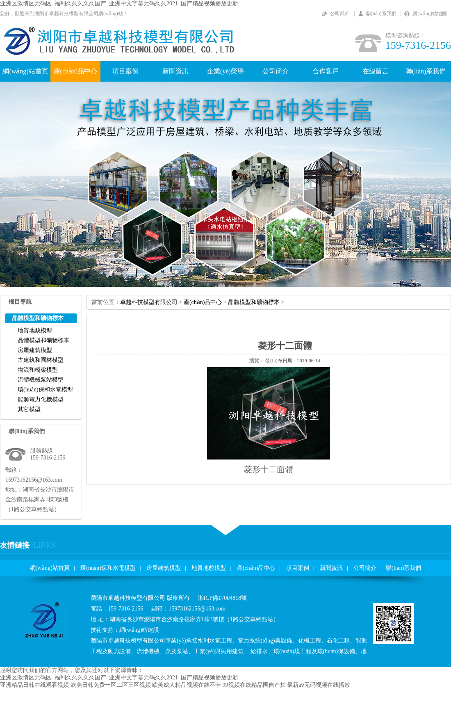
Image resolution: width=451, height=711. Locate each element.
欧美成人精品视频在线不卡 (186, 685)
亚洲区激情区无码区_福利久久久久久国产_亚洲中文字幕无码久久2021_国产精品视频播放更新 (119, 3)
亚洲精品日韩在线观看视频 (34, 685)
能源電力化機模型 (41, 399)
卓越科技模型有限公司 (149, 302)
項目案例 (125, 71)
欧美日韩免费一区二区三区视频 (111, 685)
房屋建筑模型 (35, 350)
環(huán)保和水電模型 (45, 389)
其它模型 (29, 409)
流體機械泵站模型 (41, 380)
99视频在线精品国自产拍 (254, 685)
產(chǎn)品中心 (76, 71)
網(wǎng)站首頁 (25, 71)
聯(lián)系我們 (381, 13)
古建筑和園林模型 (41, 360)
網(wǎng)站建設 (139, 630)
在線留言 (375, 71)
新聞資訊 (175, 71)
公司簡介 (340, 13)
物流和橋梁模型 (38, 370)
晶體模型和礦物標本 (43, 340)
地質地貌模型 (35, 330)
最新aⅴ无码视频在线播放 (318, 685)
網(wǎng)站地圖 (429, 13)
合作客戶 (325, 71)
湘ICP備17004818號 (222, 598)
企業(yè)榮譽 (225, 71)
